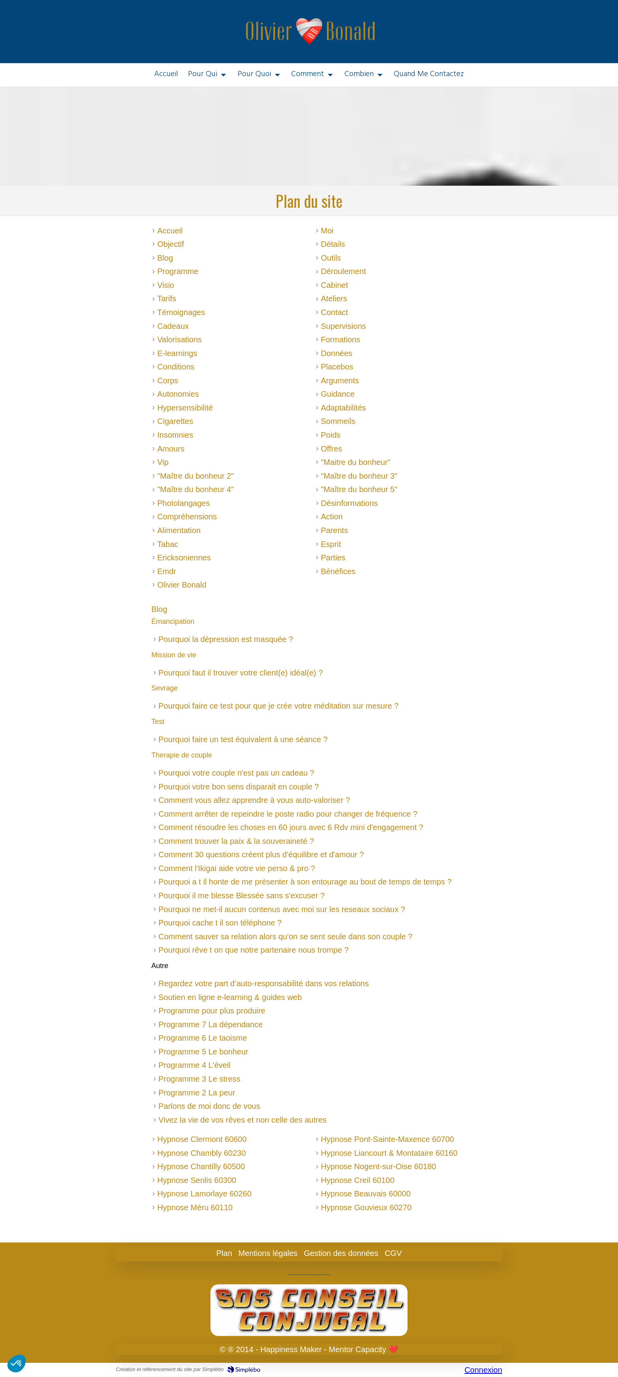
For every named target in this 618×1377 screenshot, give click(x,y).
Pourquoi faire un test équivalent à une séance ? (243, 739)
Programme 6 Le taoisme (202, 1038)
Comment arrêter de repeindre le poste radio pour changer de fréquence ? (287, 814)
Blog (159, 609)
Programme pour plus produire (211, 1010)
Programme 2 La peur (196, 1092)
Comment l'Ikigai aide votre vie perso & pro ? (236, 868)
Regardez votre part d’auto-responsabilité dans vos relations (263, 983)
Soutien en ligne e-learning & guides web (230, 997)
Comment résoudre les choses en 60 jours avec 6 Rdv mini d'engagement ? (290, 827)
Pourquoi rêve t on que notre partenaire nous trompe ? (253, 950)
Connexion (483, 1370)
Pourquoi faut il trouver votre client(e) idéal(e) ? (240, 672)
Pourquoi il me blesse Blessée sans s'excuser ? (241, 895)
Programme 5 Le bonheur (203, 1051)
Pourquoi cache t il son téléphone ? (219, 922)
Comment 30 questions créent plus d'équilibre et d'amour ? (261, 854)
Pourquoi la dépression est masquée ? (225, 639)
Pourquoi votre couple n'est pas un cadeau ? (236, 773)
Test (157, 722)
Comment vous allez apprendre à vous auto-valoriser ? (254, 800)
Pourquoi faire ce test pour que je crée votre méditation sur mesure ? (278, 706)
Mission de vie (173, 655)
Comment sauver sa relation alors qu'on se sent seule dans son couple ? (285, 936)
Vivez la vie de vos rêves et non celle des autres (242, 1120)
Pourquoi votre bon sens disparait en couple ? (238, 786)
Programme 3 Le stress (199, 1079)
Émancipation (172, 621)
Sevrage (164, 688)
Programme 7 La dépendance (210, 1024)
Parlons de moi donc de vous (209, 1106)
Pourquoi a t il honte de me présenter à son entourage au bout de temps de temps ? (305, 881)
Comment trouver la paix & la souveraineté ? (236, 841)
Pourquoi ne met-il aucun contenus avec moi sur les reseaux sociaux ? (281, 909)
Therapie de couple (181, 755)
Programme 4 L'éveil (194, 1065)
